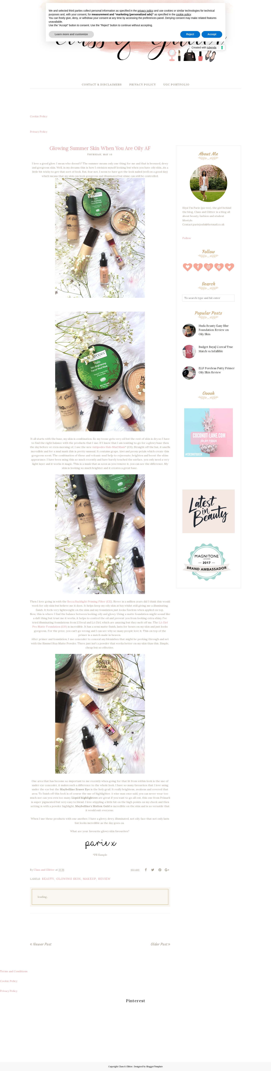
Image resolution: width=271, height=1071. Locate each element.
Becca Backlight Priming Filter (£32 (89, 601)
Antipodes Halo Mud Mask (108, 447)
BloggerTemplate (154, 1066)
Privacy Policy (38, 131)
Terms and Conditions (13, 971)
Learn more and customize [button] (71, 34)
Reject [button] (190, 34)
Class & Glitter (126, 1066)
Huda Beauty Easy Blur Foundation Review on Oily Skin (214, 330)
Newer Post (42, 944)
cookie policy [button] (183, 14)
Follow (186, 238)
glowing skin (68, 879)
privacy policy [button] (145, 10)
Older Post (159, 944)
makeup (89, 879)
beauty (48, 879)
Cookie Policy (38, 116)
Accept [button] (212, 34)
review (104, 879)
